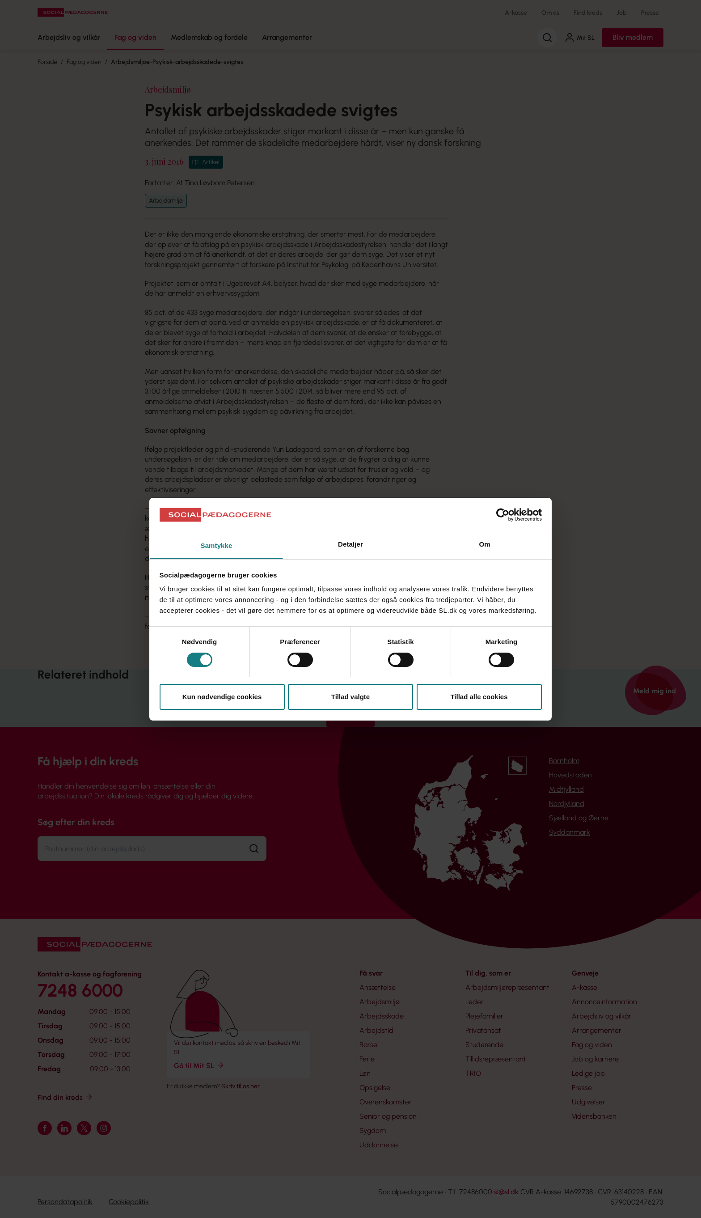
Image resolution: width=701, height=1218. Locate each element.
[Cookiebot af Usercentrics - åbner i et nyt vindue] (503, 515)
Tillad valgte (350, 696)
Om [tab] (484, 544)
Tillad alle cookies (478, 696)
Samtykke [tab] (216, 545)
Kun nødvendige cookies (222, 696)
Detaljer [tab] (350, 544)
